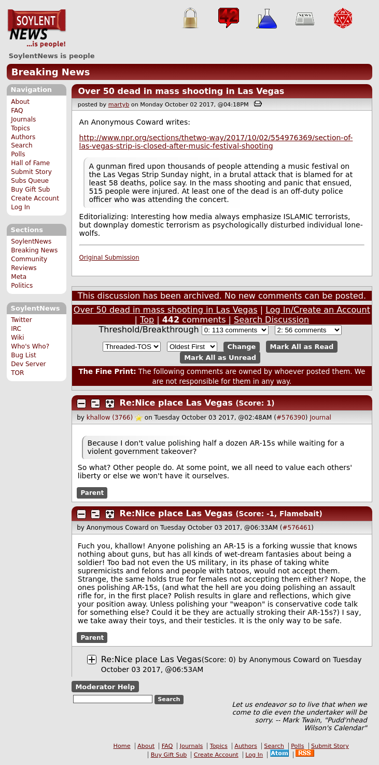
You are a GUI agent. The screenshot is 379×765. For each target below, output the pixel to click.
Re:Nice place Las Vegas (176, 403)
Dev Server (28, 364)
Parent (92, 492)
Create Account (35, 198)
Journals (23, 119)
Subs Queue (30, 180)
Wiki (17, 337)
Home (122, 746)
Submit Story (31, 172)
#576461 (296, 527)
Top (147, 320)
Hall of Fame (30, 163)
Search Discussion (271, 320)
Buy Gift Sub (30, 189)
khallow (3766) (110, 417)
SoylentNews (36, 28)
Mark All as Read (302, 347)
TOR (17, 373)
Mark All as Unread (220, 357)
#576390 (290, 417)
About (20, 101)
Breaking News (50, 71)
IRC (16, 328)
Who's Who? (30, 346)
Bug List (23, 355)
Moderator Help (105, 686)
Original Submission (109, 257)
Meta (18, 276)
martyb (118, 104)
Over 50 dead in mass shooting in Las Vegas (181, 91)
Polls (18, 154)
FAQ (17, 110)
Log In (20, 207)
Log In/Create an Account (317, 310)
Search (22, 145)
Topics (20, 128)
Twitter (21, 320)
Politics (22, 285)
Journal (320, 417)
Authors (23, 137)
